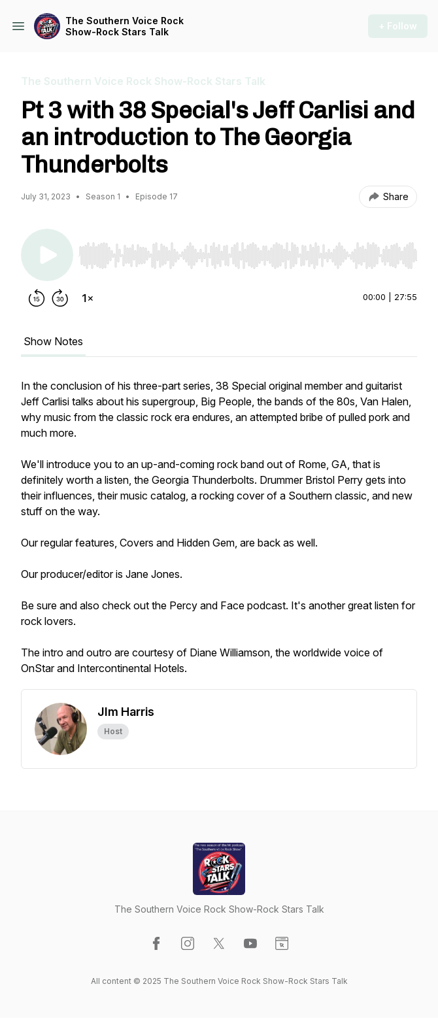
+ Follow (398, 25)
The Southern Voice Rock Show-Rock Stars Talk (124, 26)
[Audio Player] (247, 252)
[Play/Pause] (47, 255)
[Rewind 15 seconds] (36, 298)
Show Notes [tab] (53, 341)
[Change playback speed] (88, 298)
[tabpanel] (219, 533)
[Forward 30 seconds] (60, 298)
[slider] (247, 255)
